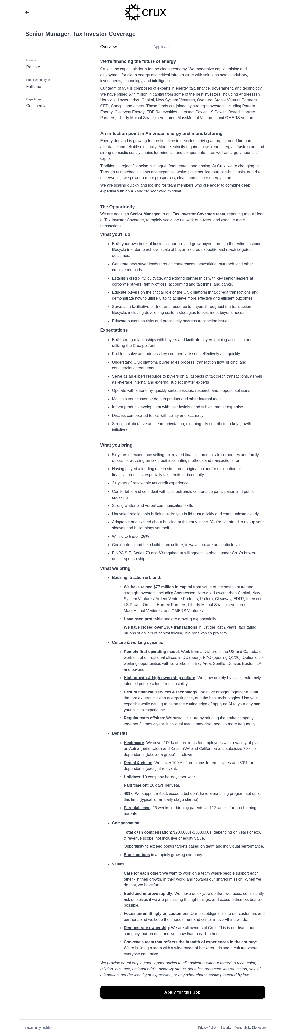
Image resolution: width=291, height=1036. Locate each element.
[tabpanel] (182, 529)
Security (226, 1027)
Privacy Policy (207, 1027)
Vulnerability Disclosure (250, 1027)
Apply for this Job (182, 992)
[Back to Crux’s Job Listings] (27, 12)
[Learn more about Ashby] (38, 1028)
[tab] (125, 48)
